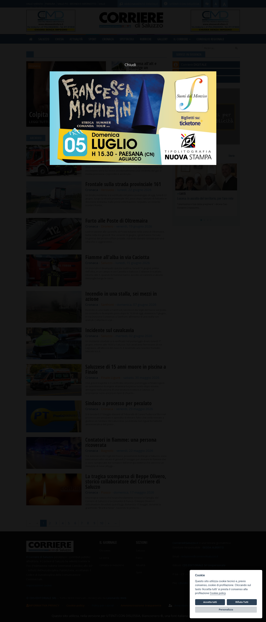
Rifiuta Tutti (241, 602)
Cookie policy (218, 593)
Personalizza (226, 609)
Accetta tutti (210, 602)
